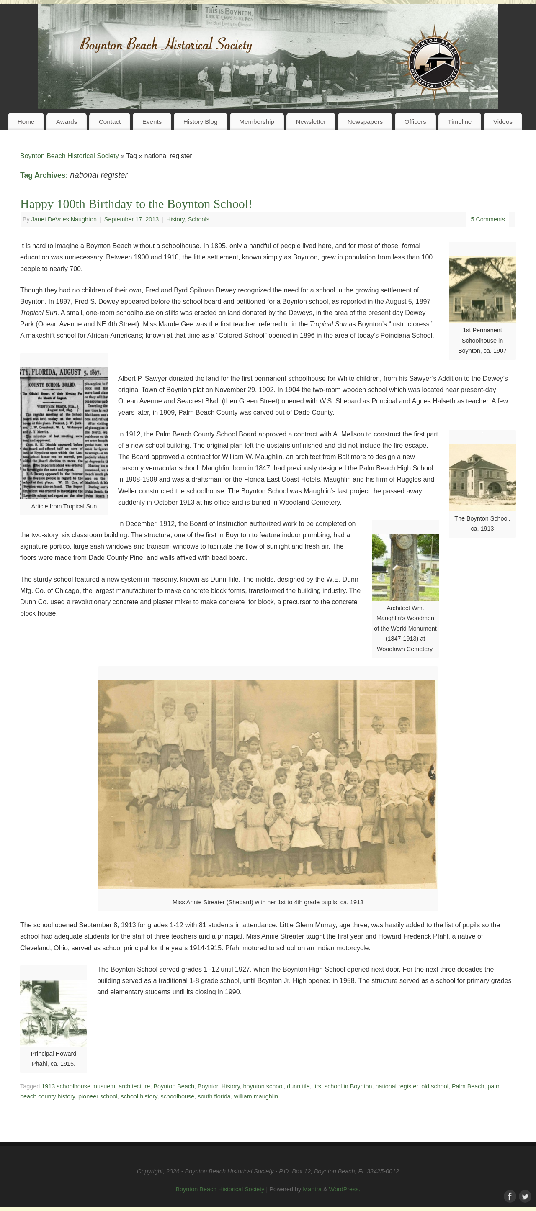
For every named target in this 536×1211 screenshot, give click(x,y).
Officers (415, 121)
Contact (110, 121)
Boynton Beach (173, 1086)
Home (26, 121)
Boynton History (219, 1086)
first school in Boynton (342, 1086)
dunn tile (298, 1086)
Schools (198, 219)
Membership (256, 121)
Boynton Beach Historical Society (69, 155)
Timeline (460, 121)
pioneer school (98, 1096)
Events (152, 121)
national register (397, 1086)
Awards (66, 121)
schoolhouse (177, 1096)
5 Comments (488, 219)
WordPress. (345, 1189)
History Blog (200, 121)
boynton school (263, 1086)
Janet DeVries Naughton (64, 219)
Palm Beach (468, 1086)
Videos (503, 121)
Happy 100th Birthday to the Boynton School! (136, 203)
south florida (214, 1096)
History (175, 219)
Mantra (312, 1189)
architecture (134, 1086)
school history (139, 1096)
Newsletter (311, 121)
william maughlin (256, 1096)
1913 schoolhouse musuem (78, 1086)
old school (434, 1086)
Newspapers (365, 121)
